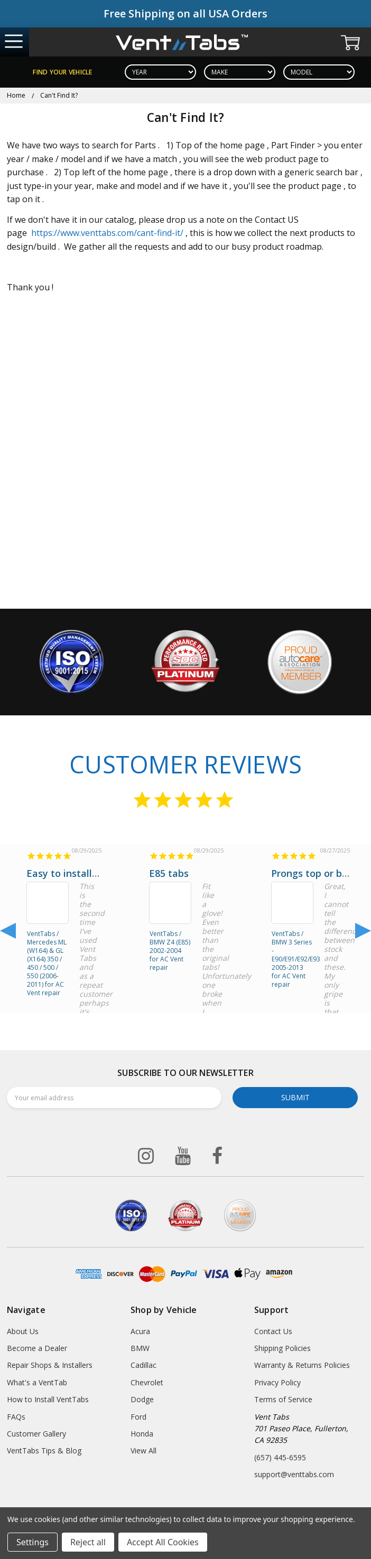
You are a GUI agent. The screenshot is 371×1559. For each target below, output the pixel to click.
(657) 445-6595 (280, 1457)
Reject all (88, 1542)
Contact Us (273, 1331)
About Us (23, 1331)
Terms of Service (283, 1399)
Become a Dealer (37, 1348)
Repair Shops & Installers (49, 1365)
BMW (140, 1348)
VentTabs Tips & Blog (44, 1450)
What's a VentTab (37, 1382)
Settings (32, 1542)
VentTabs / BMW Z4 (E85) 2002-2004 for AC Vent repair (170, 949)
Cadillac (143, 1365)
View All (143, 1450)
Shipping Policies (282, 1348)
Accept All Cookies (163, 1542)
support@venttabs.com (294, 1474)
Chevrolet (147, 1382)
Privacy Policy (277, 1382)
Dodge (142, 1399)
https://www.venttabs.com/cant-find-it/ (107, 233)
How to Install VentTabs (48, 1399)
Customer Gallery (36, 1434)
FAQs (16, 1417)
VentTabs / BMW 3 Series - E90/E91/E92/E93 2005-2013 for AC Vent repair (292, 949)
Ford (138, 1417)
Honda (142, 1434)
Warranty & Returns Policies (302, 1365)
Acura (140, 1331)
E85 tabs (169, 873)
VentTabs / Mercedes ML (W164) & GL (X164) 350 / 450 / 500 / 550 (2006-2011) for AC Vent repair (47, 949)
